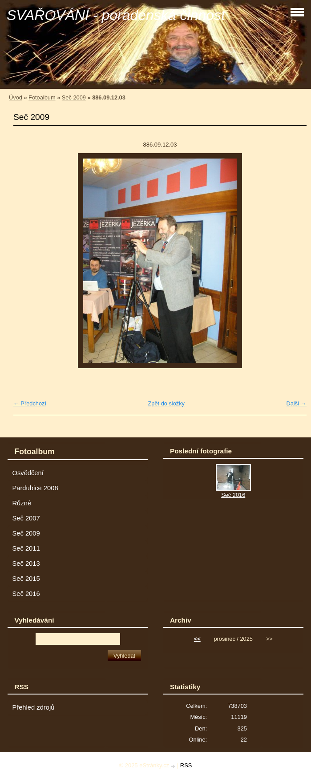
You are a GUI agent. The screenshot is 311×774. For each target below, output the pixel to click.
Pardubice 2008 (35, 488)
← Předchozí (29, 403)
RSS (186, 765)
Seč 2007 (26, 518)
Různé (21, 503)
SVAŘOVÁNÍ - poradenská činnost (116, 15)
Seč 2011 (26, 548)
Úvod (15, 97)
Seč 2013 (26, 563)
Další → (296, 403)
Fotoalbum (41, 97)
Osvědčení (27, 472)
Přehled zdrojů (33, 707)
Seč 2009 (74, 97)
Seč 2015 (26, 578)
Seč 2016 (26, 593)
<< (197, 638)
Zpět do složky (166, 403)
